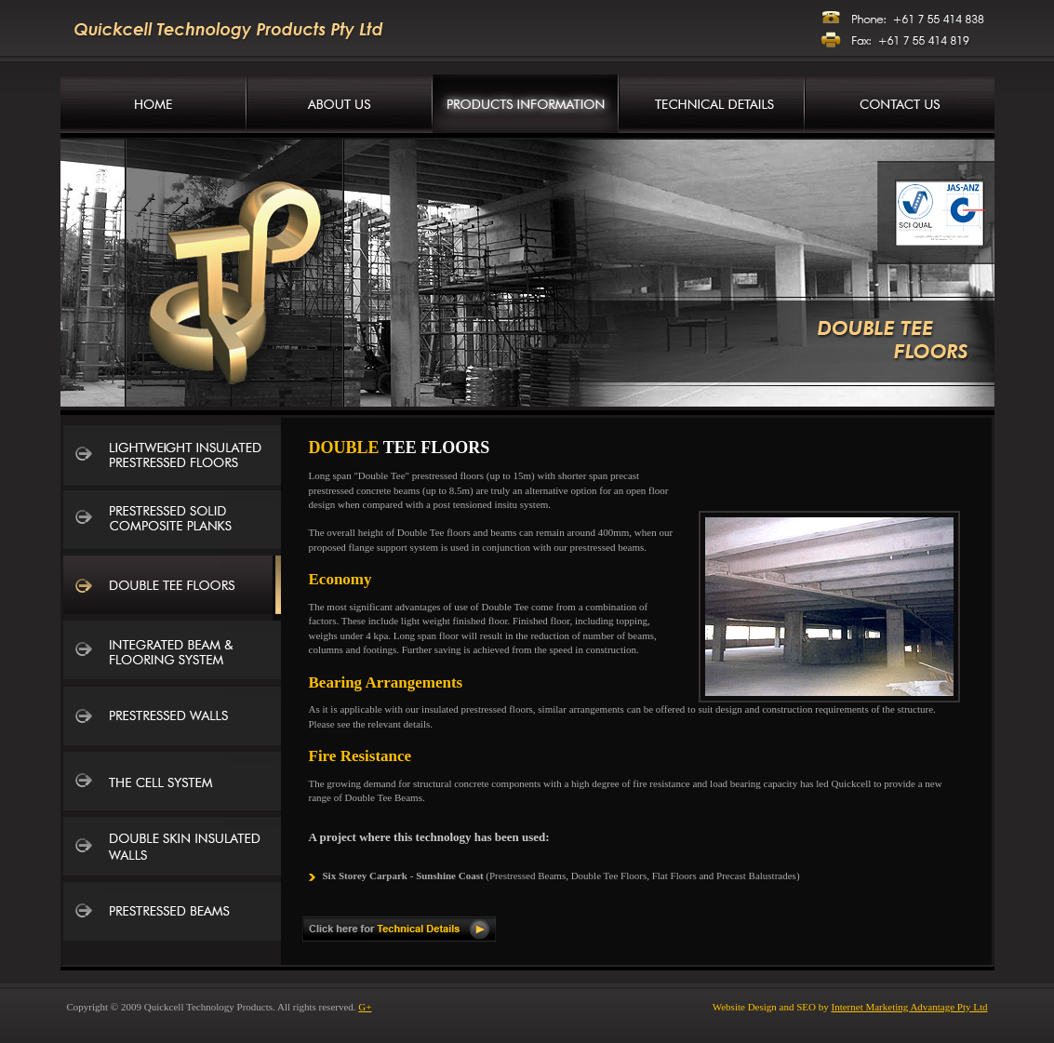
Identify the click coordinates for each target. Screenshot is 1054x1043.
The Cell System (172, 783)
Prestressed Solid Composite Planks (172, 522)
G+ (364, 1006)
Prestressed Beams (172, 913)
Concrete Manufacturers (153, 103)
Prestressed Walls (172, 718)
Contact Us (899, 103)
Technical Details (712, 103)
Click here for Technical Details (399, 929)
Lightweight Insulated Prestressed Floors (172, 457)
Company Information (340, 103)
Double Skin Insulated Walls (172, 848)
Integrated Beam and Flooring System (172, 653)
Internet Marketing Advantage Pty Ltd (909, 1006)
